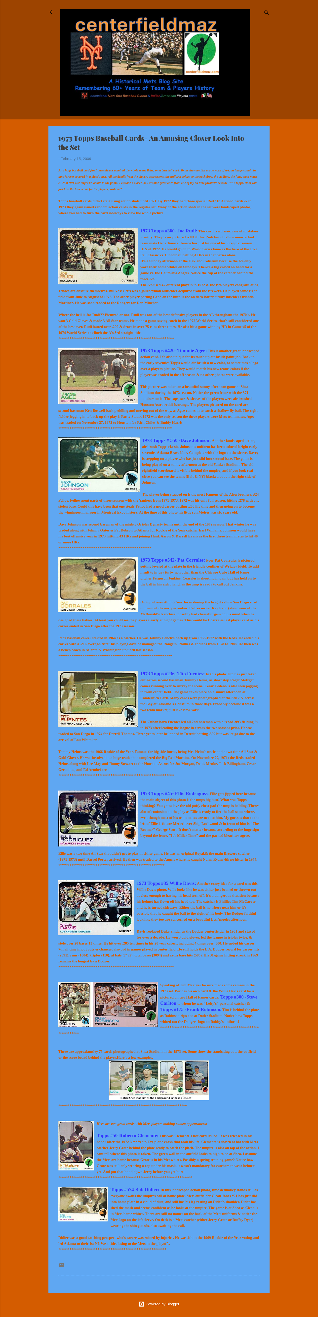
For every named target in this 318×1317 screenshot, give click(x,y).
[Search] (267, 13)
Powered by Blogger (159, 1304)
